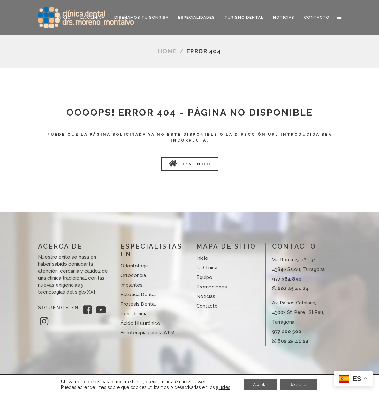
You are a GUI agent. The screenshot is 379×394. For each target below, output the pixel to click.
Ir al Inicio (189, 163)
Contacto (207, 306)
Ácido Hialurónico (140, 323)
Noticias (205, 296)
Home (167, 51)
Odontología (134, 266)
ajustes (222, 387)
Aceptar (260, 384)
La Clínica (206, 268)
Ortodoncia (133, 275)
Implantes (131, 285)
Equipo (204, 277)
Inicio (202, 258)
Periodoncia (134, 314)
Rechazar (299, 384)
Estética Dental (138, 294)
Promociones (211, 287)
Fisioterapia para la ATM (147, 333)
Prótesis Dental (138, 304)
